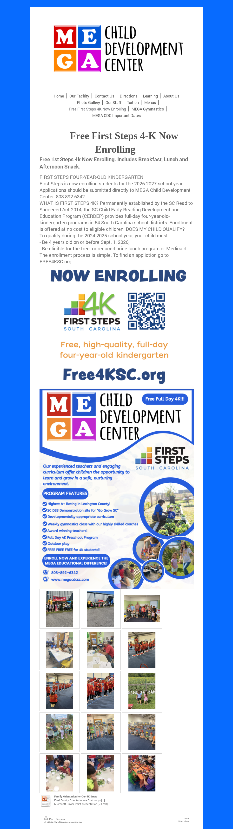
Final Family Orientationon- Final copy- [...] (79, 800)
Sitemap (60, 819)
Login (186, 818)
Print (49, 819)
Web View (183, 821)
